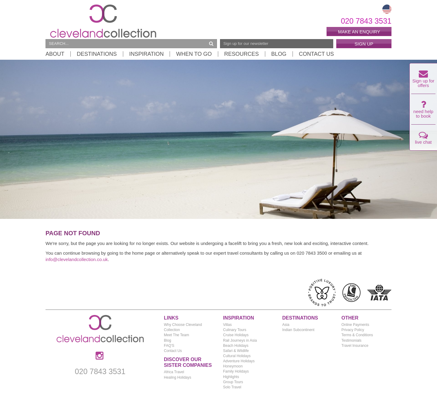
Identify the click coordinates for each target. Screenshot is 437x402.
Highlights (231, 377)
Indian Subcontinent (298, 330)
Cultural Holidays (237, 356)
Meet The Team (176, 335)
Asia (285, 325)
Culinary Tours (234, 330)
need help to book (423, 111)
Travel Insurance (354, 345)
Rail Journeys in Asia (240, 340)
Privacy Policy (352, 330)
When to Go (194, 54)
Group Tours (233, 382)
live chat (423, 139)
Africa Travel (174, 372)
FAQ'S (169, 345)
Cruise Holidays (236, 335)
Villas (227, 325)
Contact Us (316, 54)
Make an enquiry (359, 31)
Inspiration (146, 54)
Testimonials (351, 340)
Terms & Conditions (357, 335)
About (55, 54)
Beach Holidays (235, 345)
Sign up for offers (423, 80)
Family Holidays (236, 371)
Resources (241, 54)
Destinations (97, 54)
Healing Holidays (177, 377)
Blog (278, 54)
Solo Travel (232, 387)
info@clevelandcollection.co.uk (77, 259)
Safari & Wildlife (236, 351)
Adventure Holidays (239, 361)
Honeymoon (233, 366)
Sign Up (363, 43)
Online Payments (355, 325)
